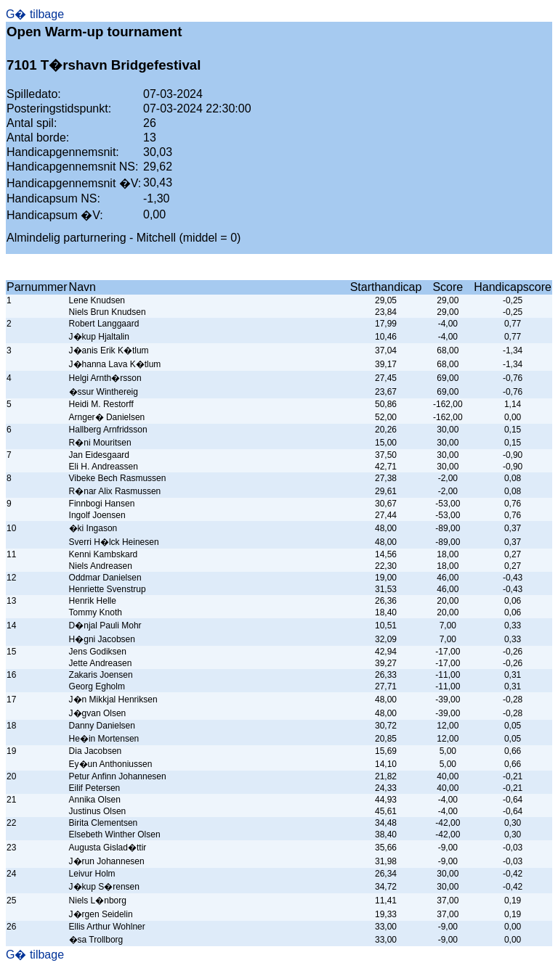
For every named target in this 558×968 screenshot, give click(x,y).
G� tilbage (35, 14)
